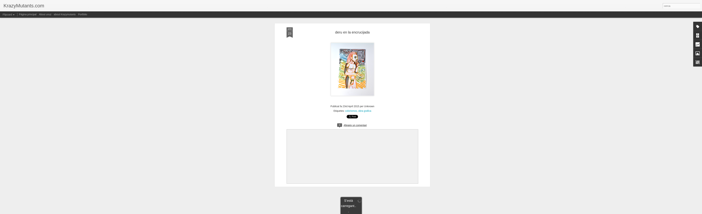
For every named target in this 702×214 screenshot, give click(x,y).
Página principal (28, 14)
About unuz (45, 14)
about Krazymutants (65, 14)
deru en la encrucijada (352, 32)
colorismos (351, 110)
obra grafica (364, 110)
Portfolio (82, 14)
